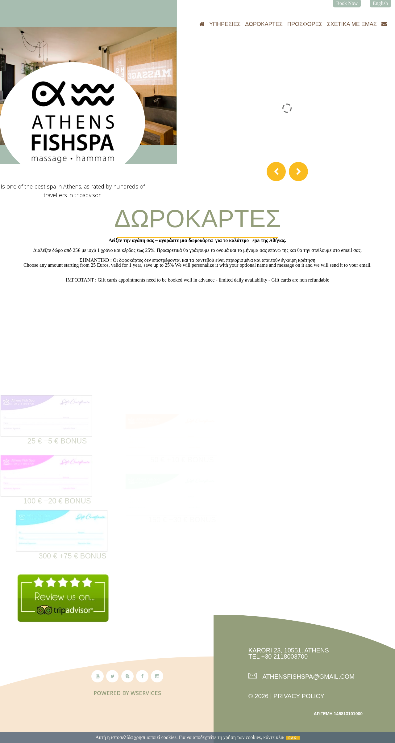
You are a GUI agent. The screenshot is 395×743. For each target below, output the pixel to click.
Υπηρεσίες (224, 24)
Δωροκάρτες (264, 24)
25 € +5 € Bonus (57, 459)
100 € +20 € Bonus (57, 519)
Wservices (146, 693)
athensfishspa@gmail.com (308, 676)
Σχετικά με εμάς (352, 24)
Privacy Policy (298, 696)
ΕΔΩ (293, 738)
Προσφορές (304, 24)
